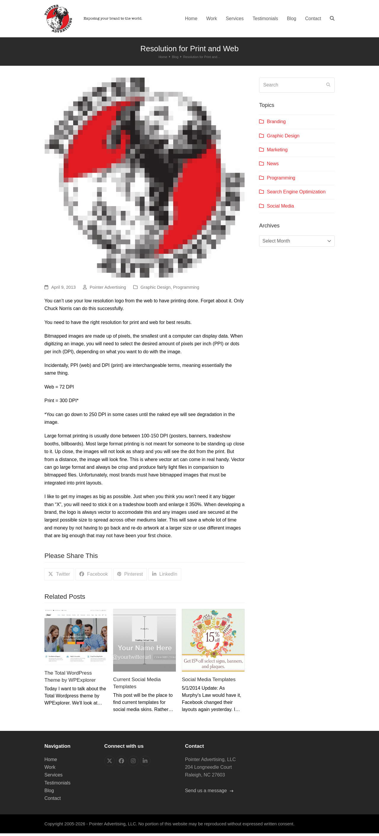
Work (49, 769)
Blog (49, 793)
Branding (276, 124)
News (273, 166)
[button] (332, 19)
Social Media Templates (209, 682)
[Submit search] (328, 88)
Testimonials (57, 785)
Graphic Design (156, 290)
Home (50, 761)
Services (53, 777)
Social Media (280, 208)
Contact (52, 800)
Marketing (277, 152)
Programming (186, 290)
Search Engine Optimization (296, 194)
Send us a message (209, 793)
